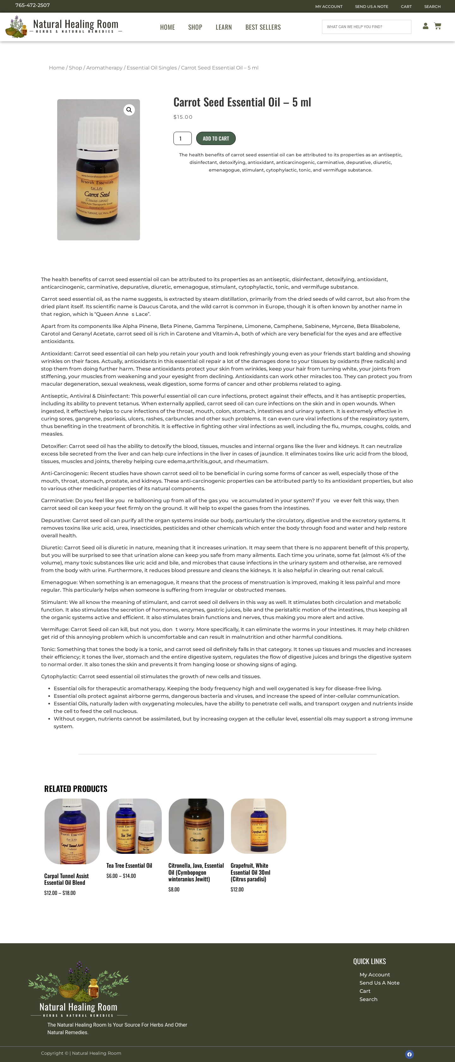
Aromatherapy (104, 68)
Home (167, 27)
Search (432, 6)
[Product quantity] (182, 138)
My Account (329, 6)
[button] (129, 110)
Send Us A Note (371, 6)
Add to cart (216, 138)
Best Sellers (263, 27)
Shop (195, 27)
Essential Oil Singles (152, 68)
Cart (406, 6)
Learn (224, 27)
